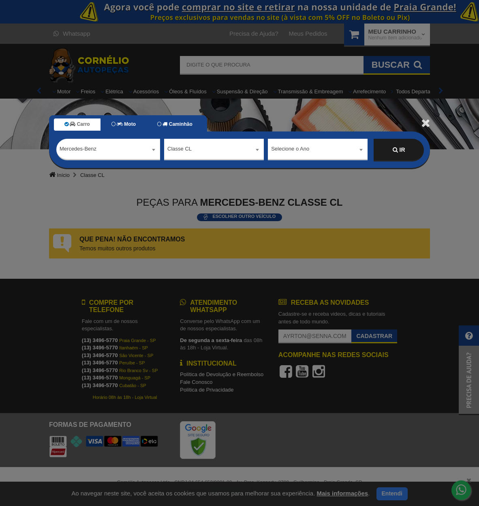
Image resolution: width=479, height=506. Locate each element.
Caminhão (174, 124)
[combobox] (108, 150)
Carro (77, 124)
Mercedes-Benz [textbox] (78, 149)
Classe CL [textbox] (179, 149)
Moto (123, 124)
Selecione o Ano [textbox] (290, 149)
